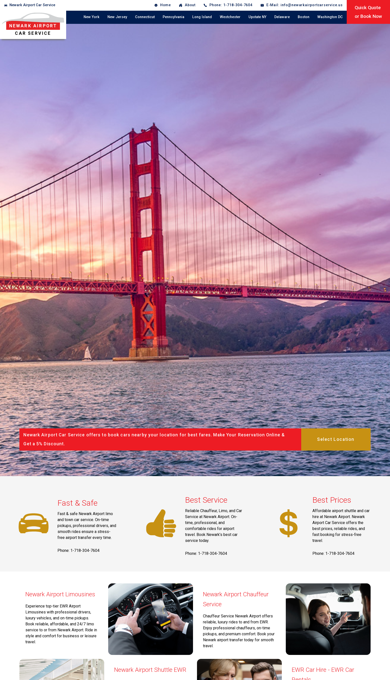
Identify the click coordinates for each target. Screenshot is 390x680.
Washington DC (330, 17)
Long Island (202, 17)
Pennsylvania (173, 17)
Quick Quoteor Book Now (368, 12)
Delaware (282, 17)
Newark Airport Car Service (32, 5)
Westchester (230, 17)
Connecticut (145, 17)
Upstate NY (257, 17)
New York (91, 17)
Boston (303, 17)
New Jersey (117, 17)
